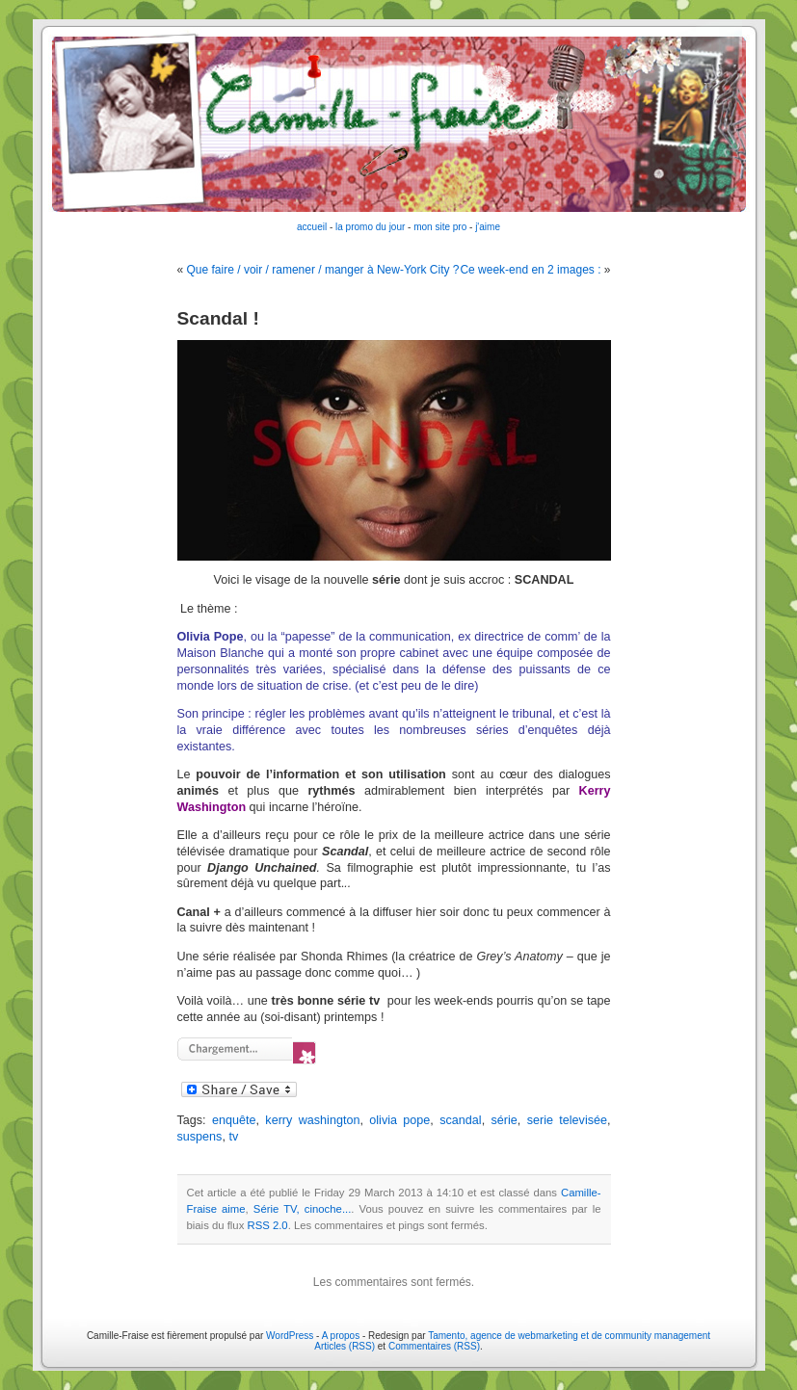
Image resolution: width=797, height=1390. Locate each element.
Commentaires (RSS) (434, 1346)
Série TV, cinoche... (302, 1209)
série (504, 1120)
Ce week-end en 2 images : (530, 269)
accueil (312, 227)
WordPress (289, 1335)
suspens (200, 1136)
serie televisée (567, 1120)
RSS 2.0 (267, 1225)
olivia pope (399, 1120)
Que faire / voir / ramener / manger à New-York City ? (323, 269)
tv (233, 1136)
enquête (234, 1120)
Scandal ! (218, 318)
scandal (460, 1120)
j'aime (487, 227)
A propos (342, 1335)
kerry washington (312, 1120)
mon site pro (439, 227)
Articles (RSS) (344, 1346)
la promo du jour (370, 227)
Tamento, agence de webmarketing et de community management (569, 1335)
